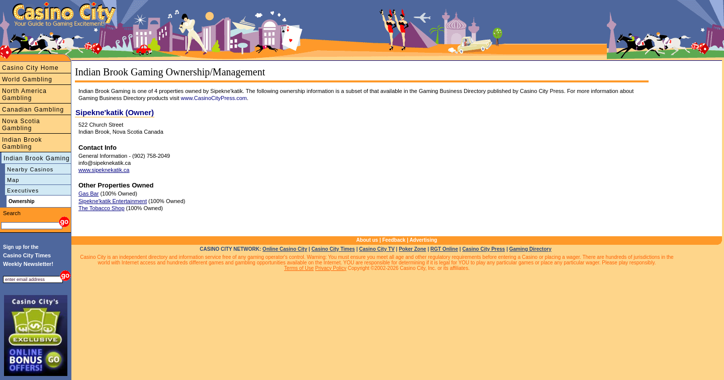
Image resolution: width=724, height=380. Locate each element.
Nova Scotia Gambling (21, 125)
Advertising (423, 240)
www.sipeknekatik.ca (104, 170)
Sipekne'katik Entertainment (112, 201)
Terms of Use (299, 268)
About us (367, 240)
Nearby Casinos (30, 169)
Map (13, 180)
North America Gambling (24, 94)
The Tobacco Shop (101, 208)
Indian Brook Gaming (37, 158)
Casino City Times (333, 249)
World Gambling (27, 79)
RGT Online (444, 249)
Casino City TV (377, 249)
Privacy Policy (330, 268)
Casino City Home (30, 67)
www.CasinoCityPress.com (214, 98)
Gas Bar (88, 194)
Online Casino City (284, 249)
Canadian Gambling (33, 109)
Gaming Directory (530, 249)
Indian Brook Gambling (22, 143)
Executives (23, 190)
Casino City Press (483, 249)
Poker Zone (412, 249)
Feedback (393, 240)
